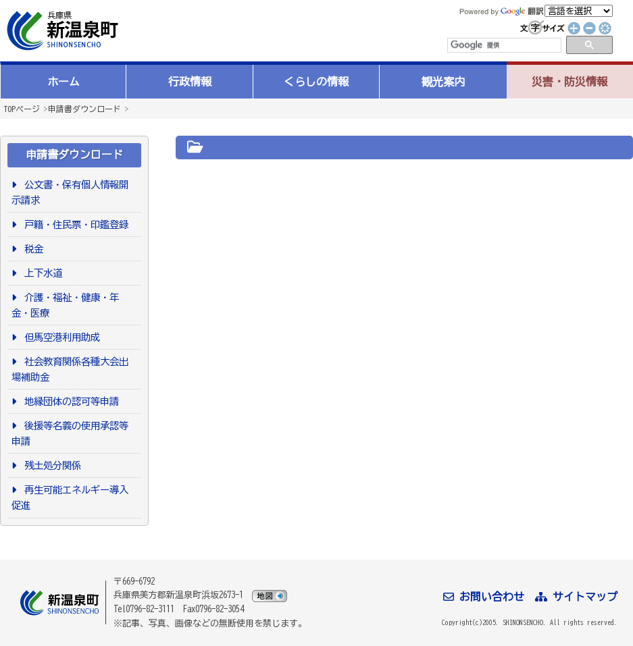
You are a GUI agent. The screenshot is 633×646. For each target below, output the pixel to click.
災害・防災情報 (569, 81)
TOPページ (21, 109)
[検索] (503, 45)
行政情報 (189, 81)
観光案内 (443, 81)
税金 (31, 249)
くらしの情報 (316, 81)
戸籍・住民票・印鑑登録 (74, 224)
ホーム (63, 81)
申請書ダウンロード (84, 109)
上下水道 (41, 273)
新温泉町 (61, 30)
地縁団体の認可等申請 (69, 401)
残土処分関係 (50, 465)
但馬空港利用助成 (60, 337)
